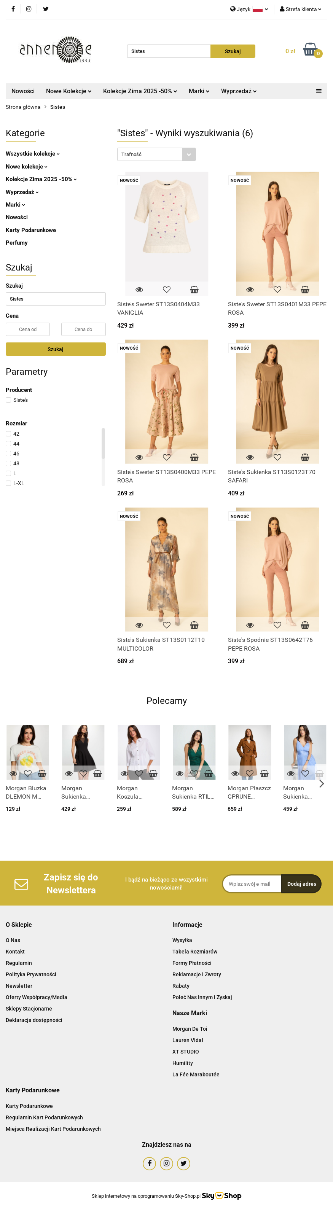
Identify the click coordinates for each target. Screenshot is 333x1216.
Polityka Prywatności (31, 974)
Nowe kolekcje (27, 166)
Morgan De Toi (189, 1029)
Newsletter (19, 986)
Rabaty (181, 986)
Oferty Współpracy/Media (36, 997)
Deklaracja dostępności (34, 1020)
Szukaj (56, 349)
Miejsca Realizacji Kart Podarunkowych (53, 1129)
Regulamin (19, 963)
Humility (182, 1063)
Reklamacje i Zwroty (196, 974)
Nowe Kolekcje (69, 91)
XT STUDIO (185, 1052)
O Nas (13, 940)
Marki (199, 91)
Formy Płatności (192, 963)
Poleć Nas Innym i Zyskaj (202, 997)
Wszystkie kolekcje (33, 153)
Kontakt (15, 952)
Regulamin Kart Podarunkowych (44, 1117)
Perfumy (17, 242)
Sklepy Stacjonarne (29, 1009)
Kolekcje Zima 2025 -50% (140, 91)
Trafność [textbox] (131, 154)
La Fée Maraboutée (196, 1074)
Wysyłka (182, 940)
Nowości (23, 91)
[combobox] (156, 154)
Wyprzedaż (239, 91)
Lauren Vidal (187, 1040)
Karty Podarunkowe (31, 230)
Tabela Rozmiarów (194, 952)
